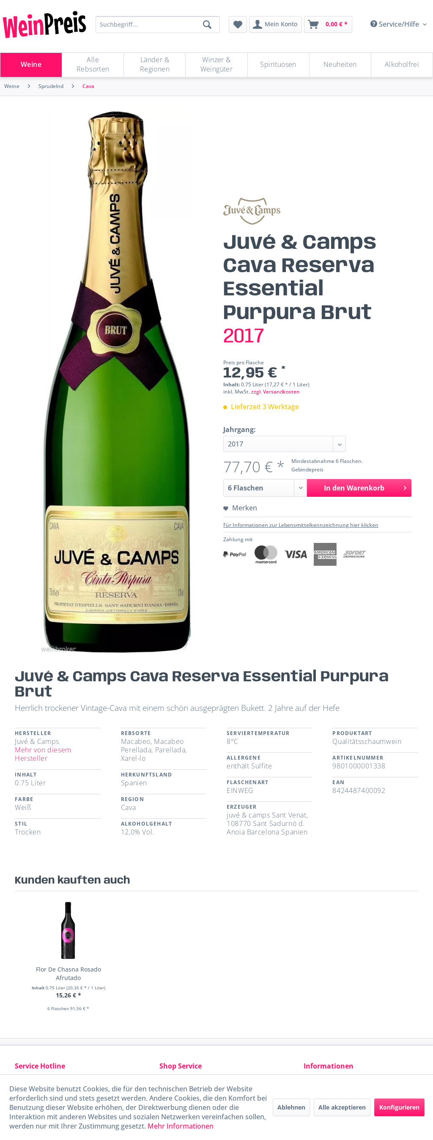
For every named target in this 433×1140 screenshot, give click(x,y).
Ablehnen (291, 1107)
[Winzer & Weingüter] (216, 65)
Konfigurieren (399, 1107)
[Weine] (31, 65)
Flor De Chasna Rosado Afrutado (68, 973)
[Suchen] (207, 24)
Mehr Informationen (181, 1126)
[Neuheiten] (340, 65)
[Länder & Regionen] (154, 65)
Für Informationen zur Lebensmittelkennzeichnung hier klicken (300, 525)
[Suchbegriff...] (158, 24)
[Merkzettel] (238, 24)
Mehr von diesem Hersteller (43, 754)
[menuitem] (238, 24)
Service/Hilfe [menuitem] (395, 24)
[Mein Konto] (275, 24)
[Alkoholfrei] (402, 65)
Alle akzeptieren (342, 1107)
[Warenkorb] (328, 24)
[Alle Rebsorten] (92, 65)
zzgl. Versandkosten (275, 391)
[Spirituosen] (278, 65)
